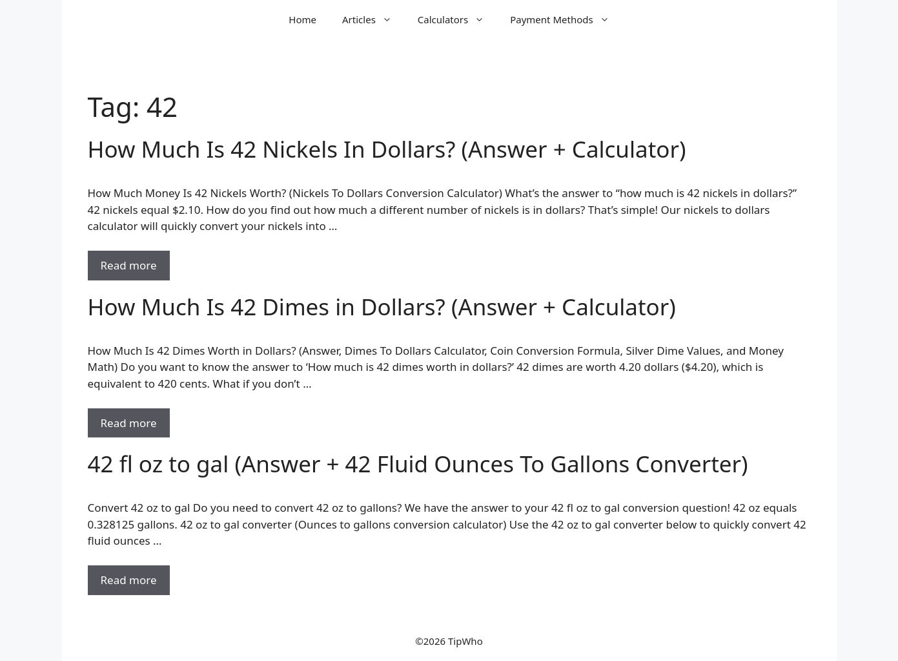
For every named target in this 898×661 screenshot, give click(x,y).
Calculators (457, 19)
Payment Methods (566, 19)
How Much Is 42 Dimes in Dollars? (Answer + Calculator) (382, 306)
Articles (373, 19)
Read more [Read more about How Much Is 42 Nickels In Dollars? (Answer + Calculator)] (129, 265)
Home (302, 19)
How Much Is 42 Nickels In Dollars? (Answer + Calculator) (387, 149)
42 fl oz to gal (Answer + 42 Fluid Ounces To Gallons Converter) (418, 463)
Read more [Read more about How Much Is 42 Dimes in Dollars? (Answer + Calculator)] (129, 422)
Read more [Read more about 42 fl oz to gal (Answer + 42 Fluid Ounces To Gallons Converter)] (129, 579)
